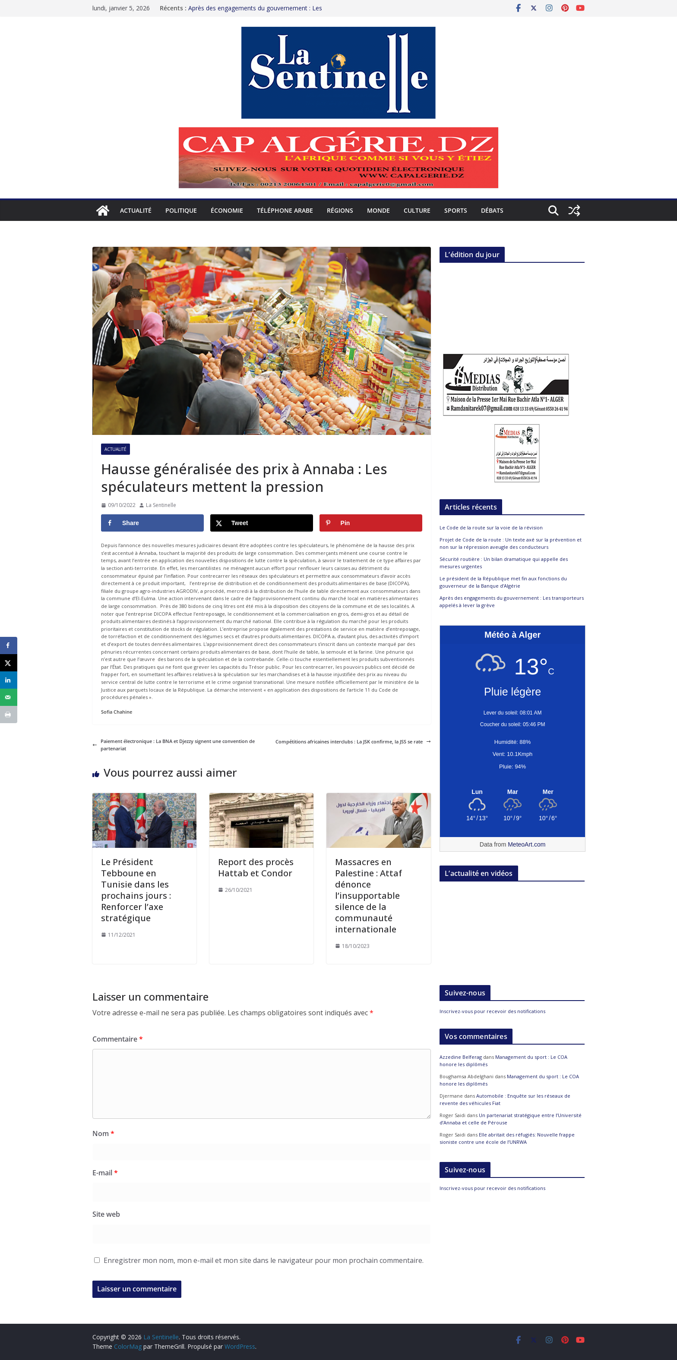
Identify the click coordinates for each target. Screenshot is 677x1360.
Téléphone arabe (285, 210)
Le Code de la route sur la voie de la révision (491, 527)
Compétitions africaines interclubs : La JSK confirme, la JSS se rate (353, 741)
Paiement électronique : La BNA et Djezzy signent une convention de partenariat (173, 745)
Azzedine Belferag (461, 1057)
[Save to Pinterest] (371, 523)
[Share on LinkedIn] (8, 680)
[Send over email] (8, 697)
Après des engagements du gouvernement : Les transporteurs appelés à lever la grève (255, 12)
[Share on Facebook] (152, 523)
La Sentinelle (161, 505)
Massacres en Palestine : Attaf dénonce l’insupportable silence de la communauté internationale (368, 895)
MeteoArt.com (526, 844)
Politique (181, 210)
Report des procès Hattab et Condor (256, 867)
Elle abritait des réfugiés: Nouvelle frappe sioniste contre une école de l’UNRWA (507, 1138)
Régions (340, 210)
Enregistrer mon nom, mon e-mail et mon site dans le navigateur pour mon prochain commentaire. (264, 1260)
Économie (227, 210)
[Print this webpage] (8, 714)
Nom (103, 1133)
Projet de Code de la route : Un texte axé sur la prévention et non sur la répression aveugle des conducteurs (511, 543)
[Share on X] (261, 523)
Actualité (136, 210)
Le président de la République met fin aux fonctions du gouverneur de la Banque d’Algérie (503, 582)
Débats (492, 210)
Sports (455, 210)
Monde (378, 210)
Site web (106, 1214)
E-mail (105, 1172)
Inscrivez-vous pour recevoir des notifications (492, 1011)
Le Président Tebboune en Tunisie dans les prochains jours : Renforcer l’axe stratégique (136, 890)
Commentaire (117, 1039)
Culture (417, 210)
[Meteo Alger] (512, 792)
